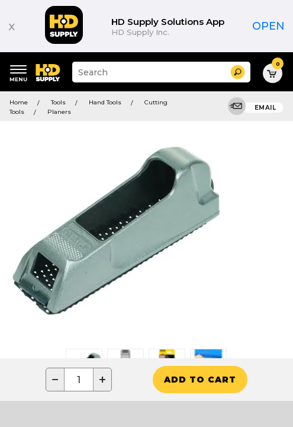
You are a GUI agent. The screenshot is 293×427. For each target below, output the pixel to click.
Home (18, 102)
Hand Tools (105, 102)
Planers (59, 112)
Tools (58, 102)
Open (268, 26)
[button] (237, 72)
